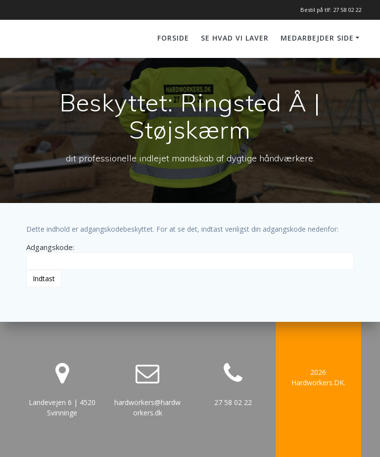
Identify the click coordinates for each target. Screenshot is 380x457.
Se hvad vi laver (235, 38)
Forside (173, 38)
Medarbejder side (317, 38)
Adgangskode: (189, 256)
